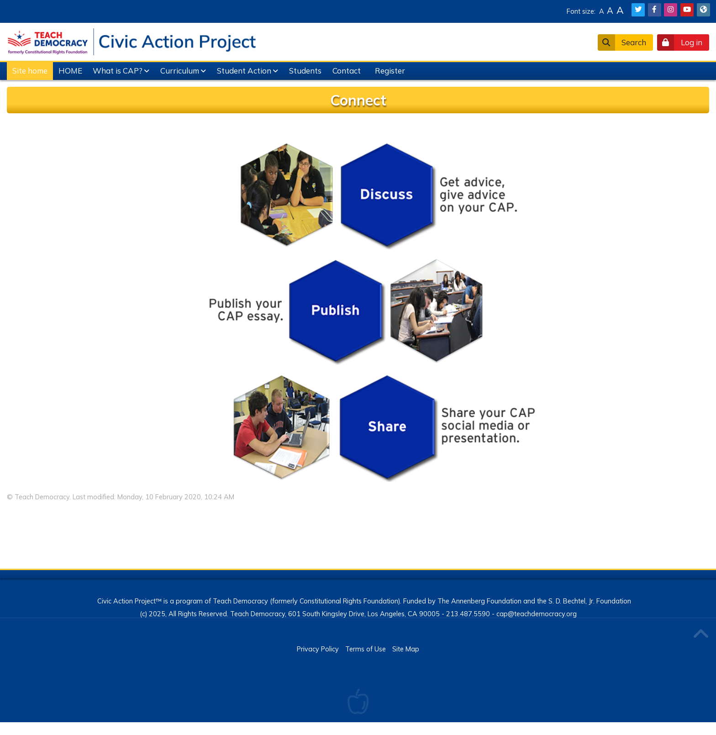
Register (390, 70)
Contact (346, 70)
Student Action (244, 70)
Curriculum (179, 70)
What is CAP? (117, 70)
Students (305, 70)
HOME (70, 70)
